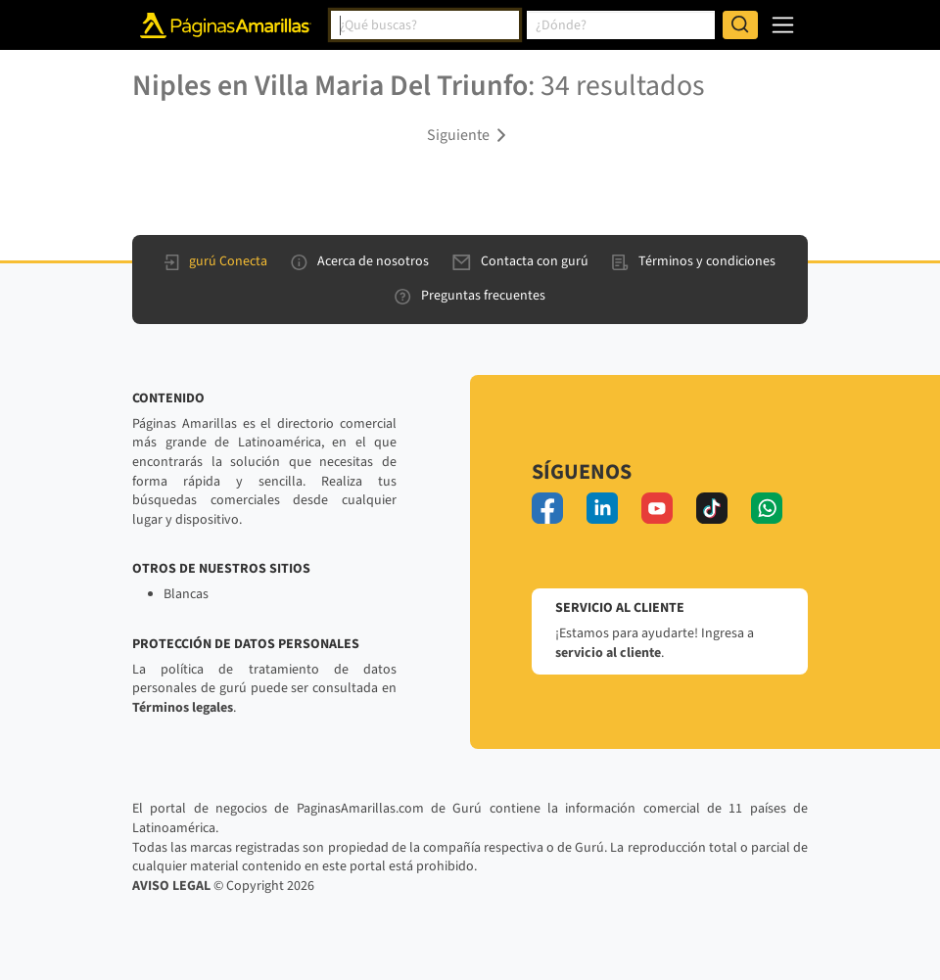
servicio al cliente (608, 653)
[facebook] (547, 508)
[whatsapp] (766, 508)
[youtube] (657, 508)
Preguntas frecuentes (470, 295)
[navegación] (783, 25)
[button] (470, 134)
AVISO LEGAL (171, 886)
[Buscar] (740, 25)
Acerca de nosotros (360, 261)
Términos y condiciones (694, 261)
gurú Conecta (215, 261)
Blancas (186, 594)
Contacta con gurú (520, 261)
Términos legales (182, 708)
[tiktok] (712, 508)
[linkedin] (602, 508)
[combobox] (425, 25)
